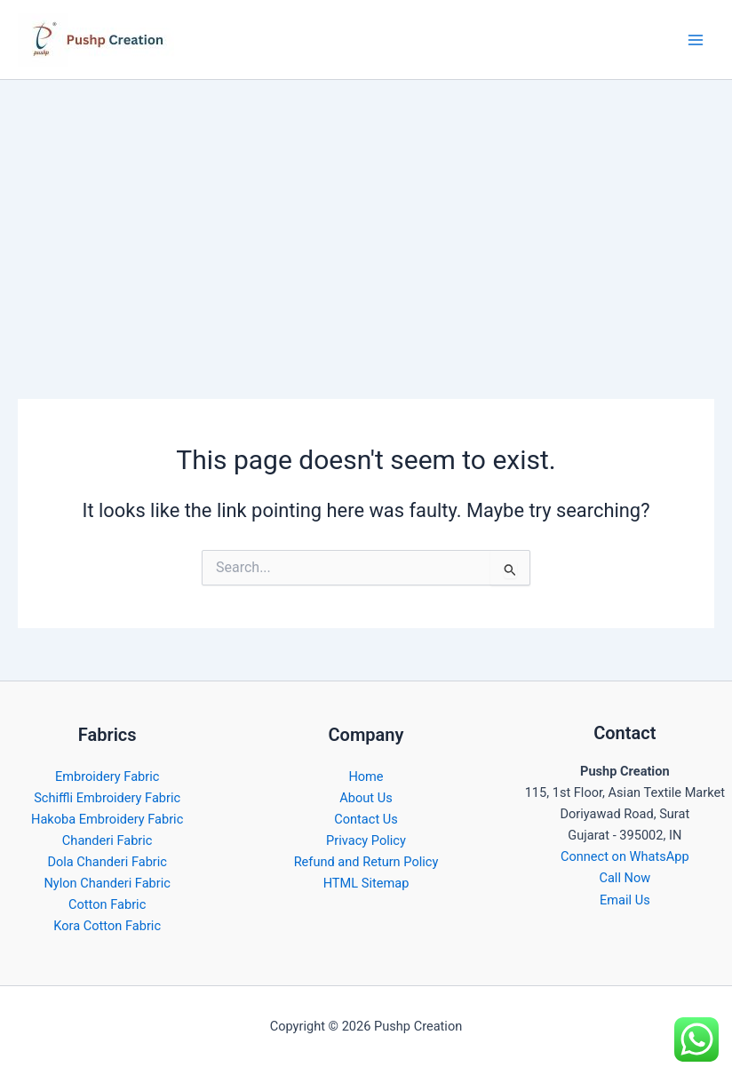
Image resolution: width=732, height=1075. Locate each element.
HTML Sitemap (366, 883)
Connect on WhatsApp (625, 856)
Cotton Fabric (107, 904)
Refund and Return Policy (366, 862)
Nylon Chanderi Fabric (107, 883)
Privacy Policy (366, 840)
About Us (365, 798)
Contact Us (366, 819)
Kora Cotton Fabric (107, 926)
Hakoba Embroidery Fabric (107, 819)
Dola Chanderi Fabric (107, 862)
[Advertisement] (366, 213)
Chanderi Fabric (107, 840)
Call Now (624, 878)
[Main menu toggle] (695, 40)
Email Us (625, 900)
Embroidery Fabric (107, 776)
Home (365, 776)
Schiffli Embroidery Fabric (107, 798)
